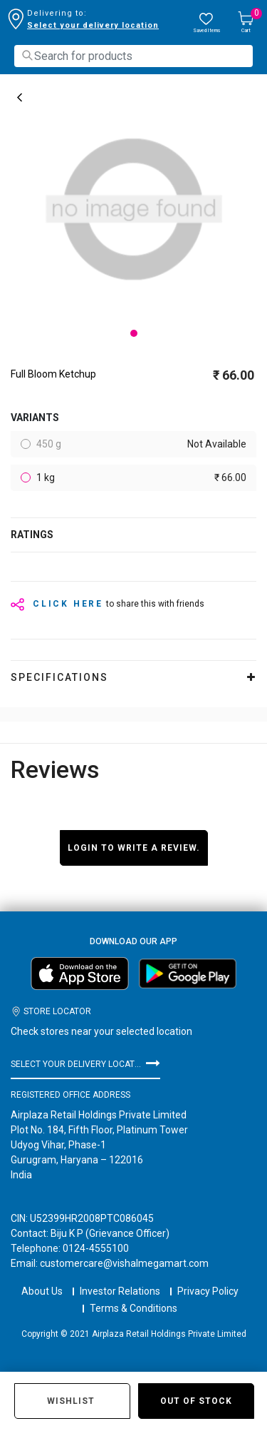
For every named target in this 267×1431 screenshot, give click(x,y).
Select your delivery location (93, 25)
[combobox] (133, 56)
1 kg (140, 477)
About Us (42, 1278)
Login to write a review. (134, 848)
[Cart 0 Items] (245, 23)
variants (35, 417)
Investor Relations (120, 1278)
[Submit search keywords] (27, 55)
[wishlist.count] (206, 23)
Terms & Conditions (133, 1295)
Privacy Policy (208, 1278)
